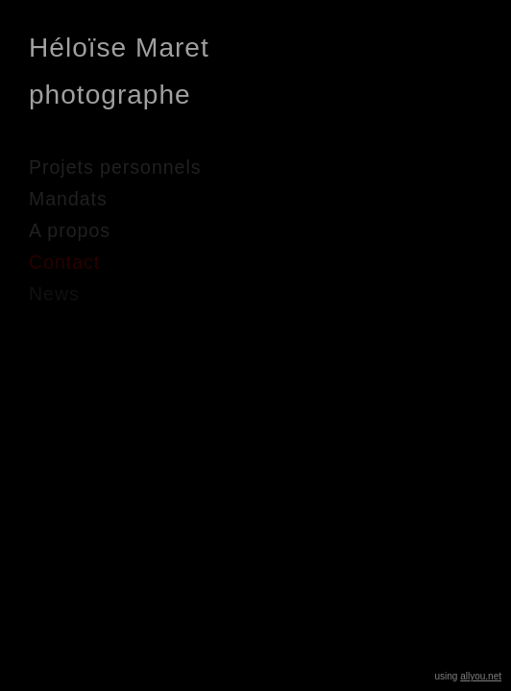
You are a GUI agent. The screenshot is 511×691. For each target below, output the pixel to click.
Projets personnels (115, 167)
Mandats (68, 198)
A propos (69, 230)
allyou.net (480, 676)
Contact (64, 262)
